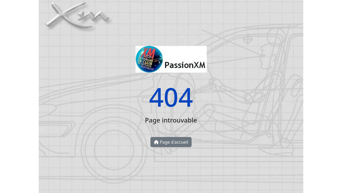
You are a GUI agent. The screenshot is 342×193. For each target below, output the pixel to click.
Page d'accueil (171, 142)
